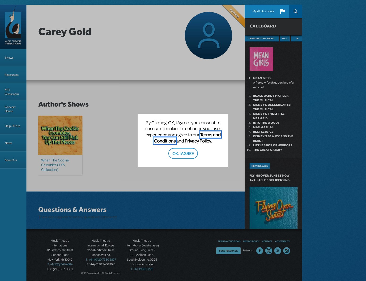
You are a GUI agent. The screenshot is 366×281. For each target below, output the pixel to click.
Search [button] (295, 11)
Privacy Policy (198, 140)
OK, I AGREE (183, 153)
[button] (282, 11)
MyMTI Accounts (263, 11)
